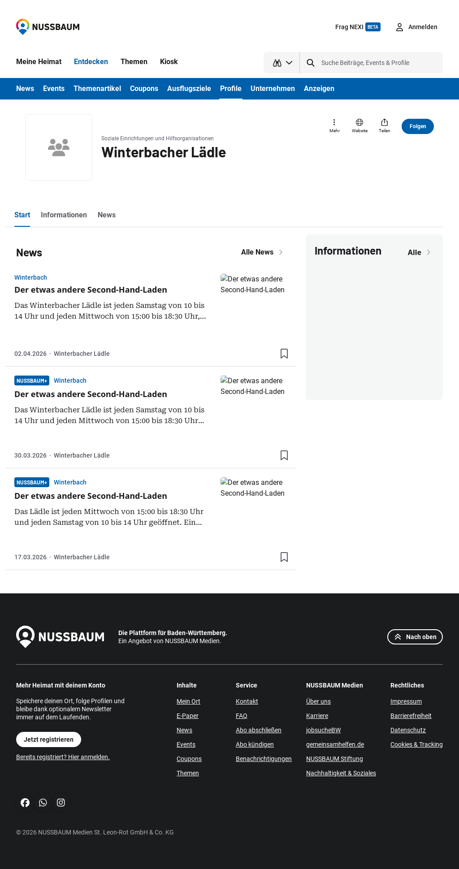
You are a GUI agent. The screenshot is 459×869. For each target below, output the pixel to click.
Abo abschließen (258, 730)
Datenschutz (408, 730)
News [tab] (107, 215)
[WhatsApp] (43, 803)
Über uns (318, 701)
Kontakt (247, 701)
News (184, 730)
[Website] (359, 126)
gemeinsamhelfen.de (335, 744)
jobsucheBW (323, 730)
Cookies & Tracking (416, 744)
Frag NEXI (358, 26)
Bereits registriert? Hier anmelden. (63, 757)
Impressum (406, 701)
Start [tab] (22, 215)
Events (186, 744)
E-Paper (188, 715)
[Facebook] (25, 803)
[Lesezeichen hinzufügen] (284, 353)
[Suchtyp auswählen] (282, 62)
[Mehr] (334, 126)
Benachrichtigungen (264, 758)
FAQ (241, 715)
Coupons (189, 758)
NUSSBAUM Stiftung (334, 758)
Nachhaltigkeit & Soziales (341, 773)
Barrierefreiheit (411, 715)
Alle (421, 252)
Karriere (317, 715)
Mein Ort (188, 701)
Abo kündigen (255, 744)
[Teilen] (384, 126)
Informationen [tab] (64, 215)
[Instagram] (61, 803)
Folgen (418, 126)
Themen (188, 773)
